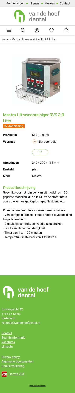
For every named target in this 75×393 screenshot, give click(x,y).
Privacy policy (10, 357)
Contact (65, 3)
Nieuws (35, 3)
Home (5, 39)
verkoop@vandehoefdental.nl (20, 323)
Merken (49, 3)
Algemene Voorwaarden (17, 361)
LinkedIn (7, 346)
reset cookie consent (37, 386)
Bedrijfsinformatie (13, 337)
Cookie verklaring (12, 366)
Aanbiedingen (15, 3)
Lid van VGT (12, 374)
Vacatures (8, 342)
